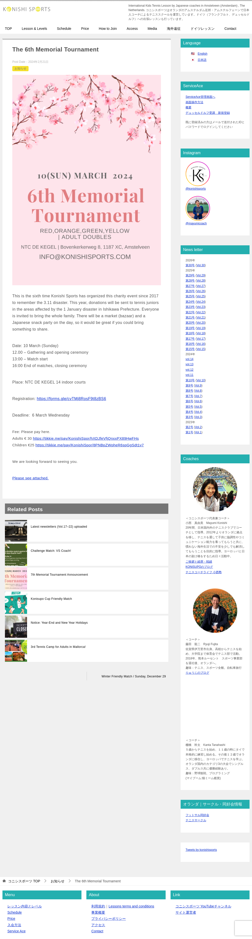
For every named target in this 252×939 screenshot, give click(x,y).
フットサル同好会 (197, 792)
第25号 (190, 290)
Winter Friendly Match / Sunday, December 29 (134, 676)
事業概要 (98, 888)
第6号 (189, 384)
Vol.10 (201, 366)
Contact (230, 29)
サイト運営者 (185, 888)
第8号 (189, 375)
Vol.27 (201, 281)
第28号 (190, 276)
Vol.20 (201, 314)
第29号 (190, 271)
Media (152, 29)
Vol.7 (198, 380)
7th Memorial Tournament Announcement (59, 574)
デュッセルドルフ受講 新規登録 (208, 111)
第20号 (190, 314)
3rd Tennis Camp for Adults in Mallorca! (58, 647)
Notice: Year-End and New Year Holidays (59, 622)
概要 (188, 106)
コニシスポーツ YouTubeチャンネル (203, 882)
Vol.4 (198, 394)
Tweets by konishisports (201, 826)
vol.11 (189, 361)
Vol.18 (201, 323)
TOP (8, 29)
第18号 (190, 323)
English (202, 53)
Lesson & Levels (34, 29)
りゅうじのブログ (197, 651)
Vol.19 (201, 318)
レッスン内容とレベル (24, 882)
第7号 (189, 380)
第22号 (190, 304)
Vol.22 (201, 304)
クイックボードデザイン (112, 927)
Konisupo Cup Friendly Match (51, 599)
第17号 (190, 328)
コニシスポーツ (37, 927)
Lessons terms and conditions (131, 882)
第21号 (190, 309)
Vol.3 (198, 399)
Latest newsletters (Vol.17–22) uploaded (59, 526)
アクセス (98, 901)
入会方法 (14, 901)
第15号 (190, 337)
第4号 (189, 394)
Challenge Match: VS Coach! (51, 551)
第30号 (190, 262)
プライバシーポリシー (108, 895)
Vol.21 (201, 309)
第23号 (190, 299)
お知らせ (20, 68)
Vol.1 (198, 413)
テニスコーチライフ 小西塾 (204, 550)
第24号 (190, 295)
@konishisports (196, 186)
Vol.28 (201, 276)
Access (132, 29)
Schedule (64, 29)
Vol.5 (198, 389)
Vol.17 (201, 328)
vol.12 (189, 356)
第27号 (190, 281)
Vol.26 (201, 285)
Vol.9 (198, 370)
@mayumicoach (196, 220)
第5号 (189, 389)
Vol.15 (201, 337)
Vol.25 (201, 290)
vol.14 (189, 347)
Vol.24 (201, 295)
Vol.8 (198, 375)
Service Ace (16, 907)
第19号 (190, 318)
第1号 (189, 413)
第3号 (189, 399)
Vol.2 (198, 408)
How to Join (108, 29)
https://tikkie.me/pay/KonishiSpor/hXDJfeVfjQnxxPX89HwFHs (86, 438)
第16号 (190, 333)
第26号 (190, 285)
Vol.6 (198, 384)
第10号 (190, 366)
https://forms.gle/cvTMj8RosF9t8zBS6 (71, 399)
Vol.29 (201, 271)
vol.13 (189, 351)
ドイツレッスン (202, 29)
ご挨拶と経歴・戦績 (199, 541)
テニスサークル (196, 797)
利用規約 (98, 882)
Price (85, 29)
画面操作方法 (194, 101)
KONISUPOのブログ (199, 546)
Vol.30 (201, 262)
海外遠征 (174, 29)
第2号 (189, 408)
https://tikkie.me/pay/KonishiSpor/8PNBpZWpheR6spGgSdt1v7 (89, 445)
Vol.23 (201, 299)
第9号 (189, 370)
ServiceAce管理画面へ (200, 96)
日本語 (202, 60)
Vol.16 (201, 333)
